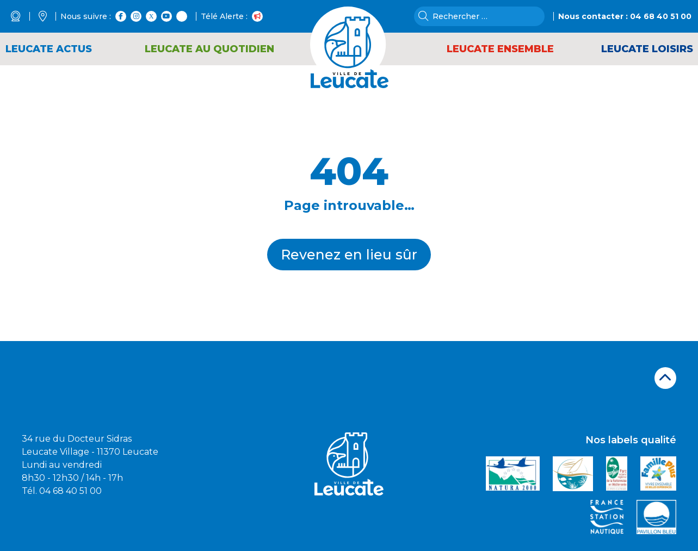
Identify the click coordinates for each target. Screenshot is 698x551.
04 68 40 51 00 (660, 16)
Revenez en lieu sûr (349, 254)
